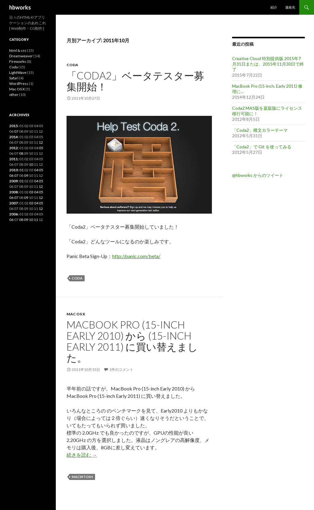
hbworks (20, 7)
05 (41, 148)
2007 (13, 203)
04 (36, 170)
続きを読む (82, 455)
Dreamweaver (21, 56)
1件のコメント (121, 369)
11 (36, 219)
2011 (13, 159)
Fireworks (17, 61)
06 (11, 175)
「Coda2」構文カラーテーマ (260, 130)
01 (21, 170)
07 (16, 131)
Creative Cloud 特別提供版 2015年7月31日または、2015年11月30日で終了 (268, 64)
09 (26, 175)
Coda (72, 65)
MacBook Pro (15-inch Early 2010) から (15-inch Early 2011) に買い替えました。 (132, 341)
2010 (13, 170)
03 (31, 192)
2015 (13, 126)
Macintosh (82, 477)
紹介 (273, 7)
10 (31, 164)
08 (21, 153)
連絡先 (290, 7)
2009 (13, 181)
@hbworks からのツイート (257, 175)
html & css (17, 50)
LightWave (17, 72)
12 (41, 142)
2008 (13, 192)
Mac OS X (76, 314)
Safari (13, 78)
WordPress (18, 83)
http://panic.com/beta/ (136, 256)
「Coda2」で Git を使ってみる (261, 146)
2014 (13, 137)
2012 (13, 148)
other (13, 94)
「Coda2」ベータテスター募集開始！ (135, 81)
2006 (13, 214)
